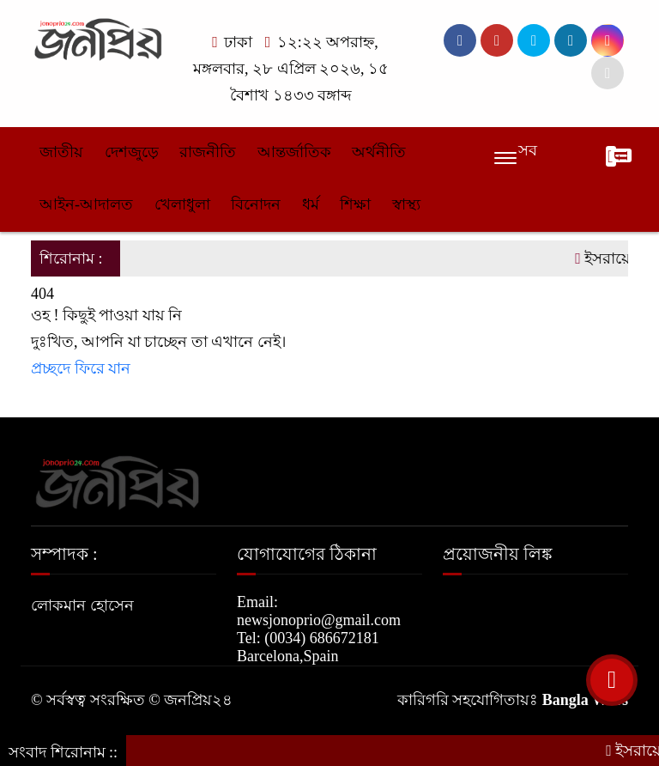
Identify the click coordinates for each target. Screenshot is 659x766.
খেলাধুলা (182, 204)
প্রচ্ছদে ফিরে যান (80, 368)
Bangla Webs (585, 699)
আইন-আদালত (86, 204)
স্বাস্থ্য (406, 204)
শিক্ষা (355, 204)
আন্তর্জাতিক (294, 152)
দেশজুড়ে (132, 152)
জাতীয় (61, 152)
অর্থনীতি (379, 152)
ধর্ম (310, 204)
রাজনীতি (207, 152)
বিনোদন (256, 204)
